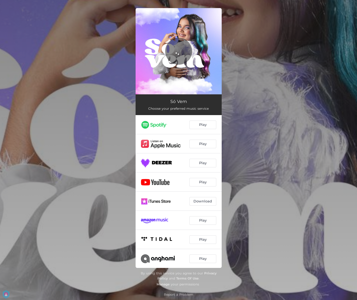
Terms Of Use (187, 278)
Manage (163, 284)
